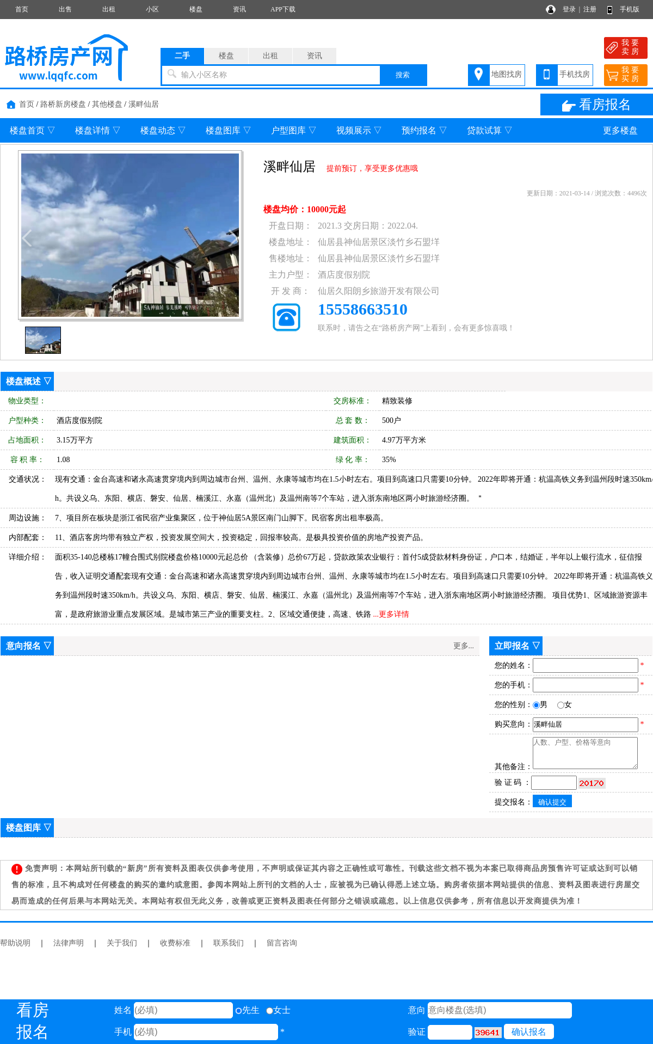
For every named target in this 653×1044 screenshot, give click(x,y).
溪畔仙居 (143, 104)
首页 (21, 9)
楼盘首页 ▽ (33, 130)
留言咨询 (282, 943)
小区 (152, 9)
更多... (464, 646)
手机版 (629, 9)
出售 (65, 9)
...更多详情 (391, 614)
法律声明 (68, 943)
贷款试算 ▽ (490, 130)
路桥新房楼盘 (63, 104)
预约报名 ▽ (424, 130)
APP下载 (282, 9)
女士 (278, 1010)
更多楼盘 (620, 130)
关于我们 (122, 943)
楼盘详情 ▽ (98, 130)
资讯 (239, 9)
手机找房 (574, 74)
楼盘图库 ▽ (228, 130)
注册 (589, 9)
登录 (569, 9)
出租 (108, 9)
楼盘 (195, 9)
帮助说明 (15, 943)
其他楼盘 (107, 104)
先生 (247, 1010)
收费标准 (175, 943)
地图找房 (506, 74)
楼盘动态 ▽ (163, 130)
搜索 (403, 75)
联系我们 (228, 943)
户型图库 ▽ (294, 130)
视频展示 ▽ (359, 130)
